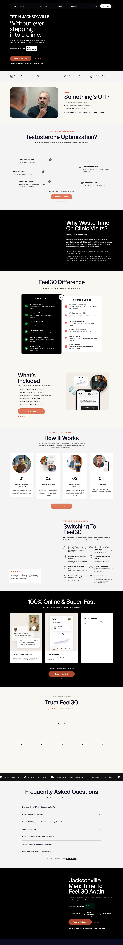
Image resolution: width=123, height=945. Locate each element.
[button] (43, 6)
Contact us (71, 858)
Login (96, 6)
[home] (19, 6)
